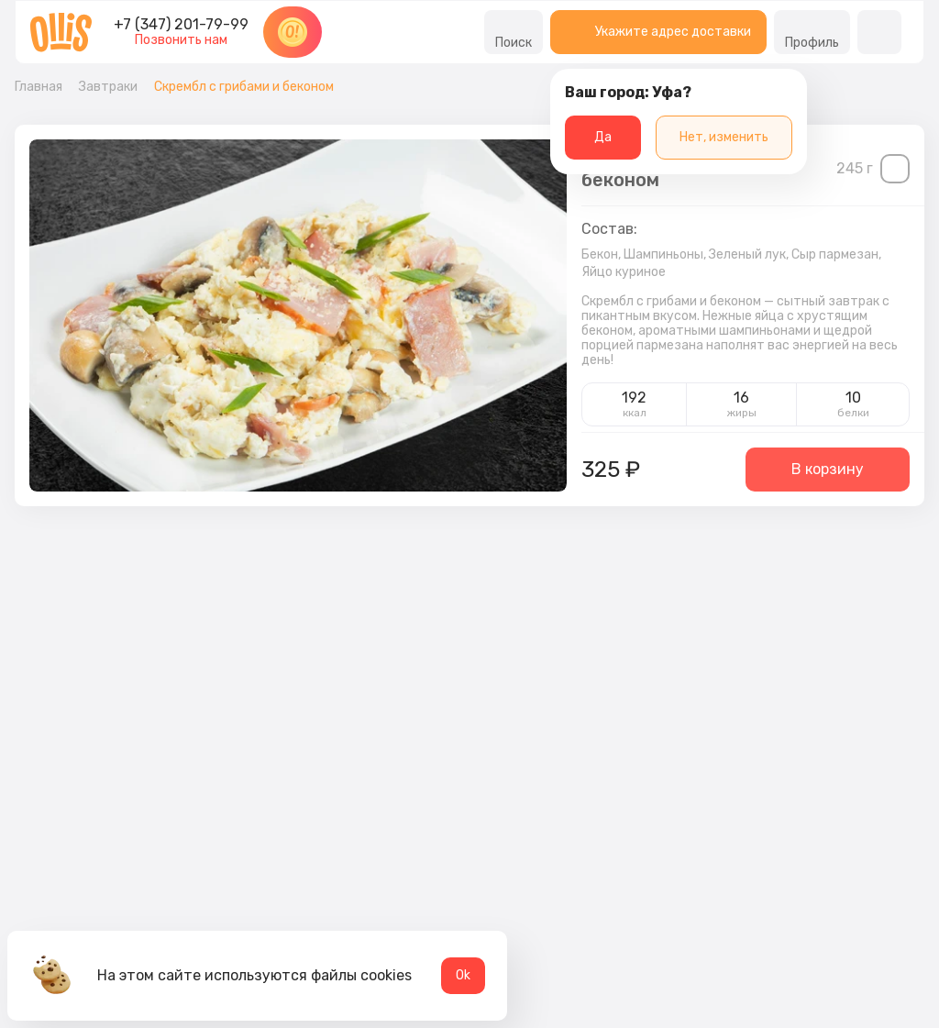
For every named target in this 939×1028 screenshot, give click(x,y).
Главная (38, 87)
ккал (634, 412)
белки (853, 412)
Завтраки (108, 87)
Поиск (513, 32)
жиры (742, 412)
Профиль (812, 32)
